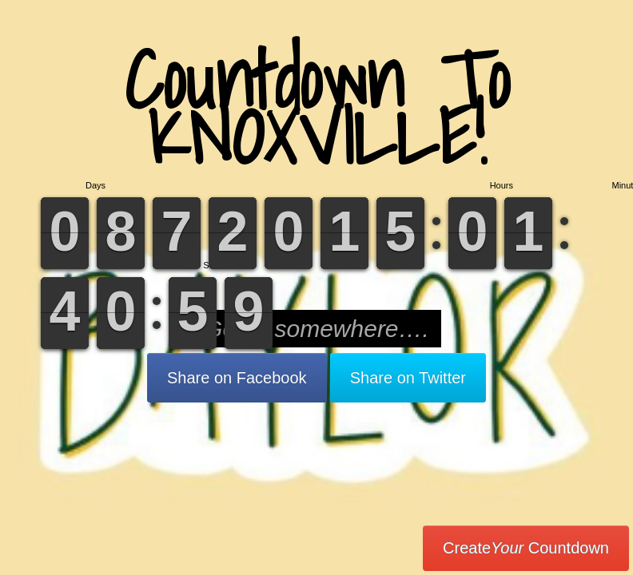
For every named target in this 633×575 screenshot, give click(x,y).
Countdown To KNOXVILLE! (317, 107)
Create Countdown (526, 548)
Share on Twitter (408, 378)
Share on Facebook (237, 378)
